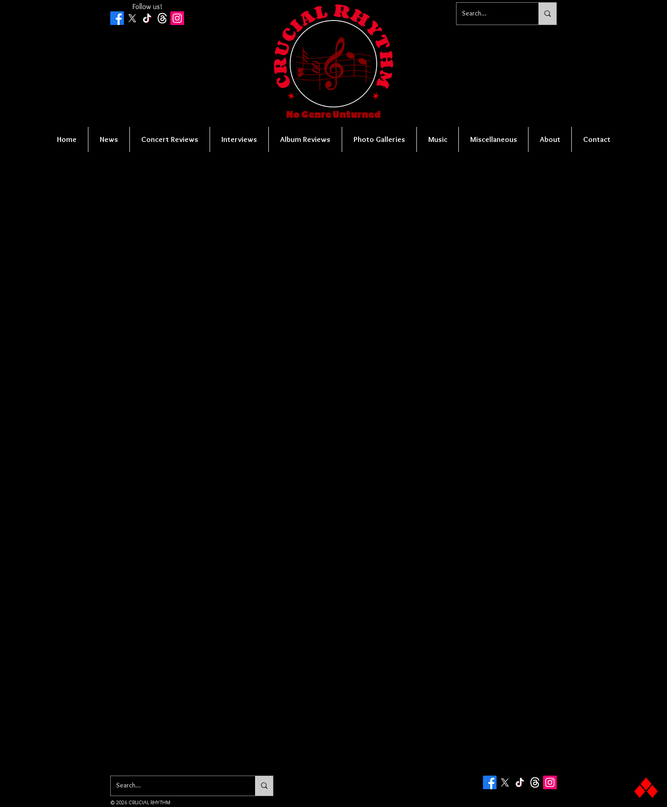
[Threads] (162, 18)
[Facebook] (117, 18)
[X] (132, 18)
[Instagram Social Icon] (177, 18)
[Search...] (490, 14)
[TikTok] (147, 18)
